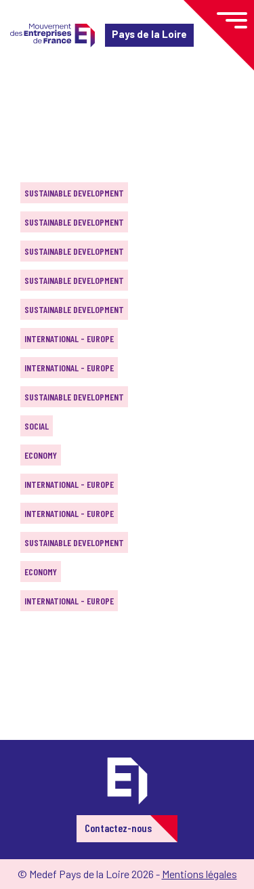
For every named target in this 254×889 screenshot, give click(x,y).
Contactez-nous (118, 827)
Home (29, 91)
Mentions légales (199, 873)
